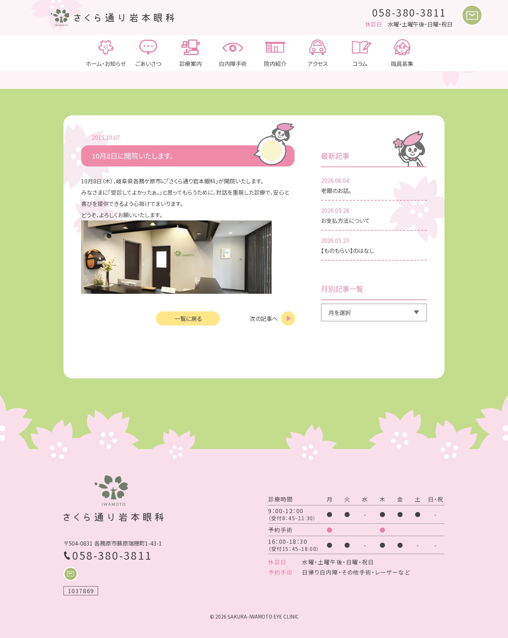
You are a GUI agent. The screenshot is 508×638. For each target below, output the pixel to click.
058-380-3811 (409, 12)
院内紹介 (275, 53)
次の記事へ (264, 318)
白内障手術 (233, 53)
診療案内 (190, 53)
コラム (360, 53)
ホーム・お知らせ (106, 53)
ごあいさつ (148, 53)
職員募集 (402, 53)
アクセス (317, 53)
